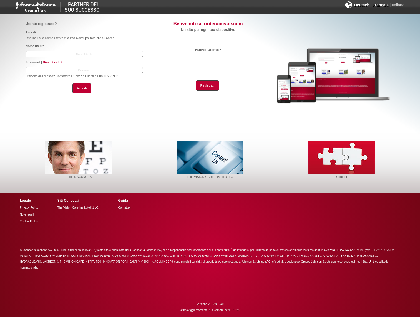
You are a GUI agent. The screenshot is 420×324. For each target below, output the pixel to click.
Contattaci (125, 207)
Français (381, 5)
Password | (44, 62)
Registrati (207, 85)
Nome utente (35, 46)
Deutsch (361, 5)
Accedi (82, 88)
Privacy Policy (29, 207)
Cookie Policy (29, 221)
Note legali (27, 214)
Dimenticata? (52, 62)
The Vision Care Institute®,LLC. (78, 207)
